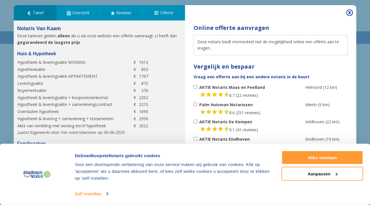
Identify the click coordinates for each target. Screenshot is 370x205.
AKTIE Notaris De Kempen (225, 121)
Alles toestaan (322, 157)
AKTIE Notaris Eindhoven (224, 139)
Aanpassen (322, 173)
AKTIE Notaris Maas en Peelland (232, 87)
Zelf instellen (88, 193)
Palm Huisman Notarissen (226, 104)
